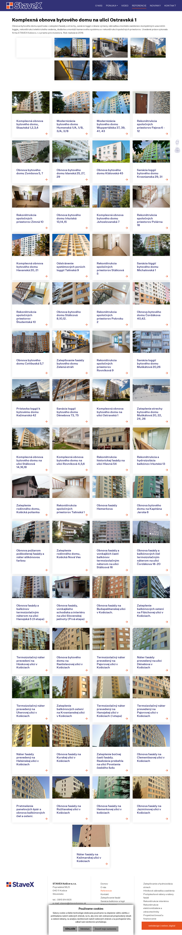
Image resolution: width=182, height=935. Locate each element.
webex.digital (168, 931)
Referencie (106, 896)
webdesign (154, 931)
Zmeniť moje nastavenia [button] (105, 929)
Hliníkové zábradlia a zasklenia (159, 896)
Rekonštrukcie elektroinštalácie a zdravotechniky (152, 914)
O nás (103, 893)
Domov (104, 889)
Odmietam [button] (85, 929)
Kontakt (105, 900)
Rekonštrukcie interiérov (156, 907)
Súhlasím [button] (70, 929)
